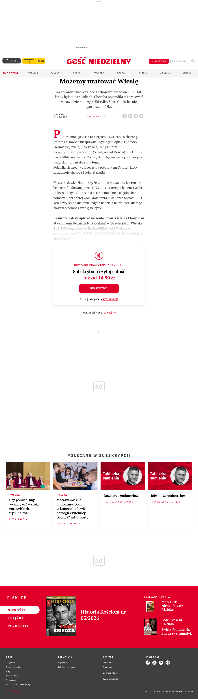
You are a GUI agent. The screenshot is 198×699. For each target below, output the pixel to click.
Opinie (143, 73)
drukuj (136, 115)
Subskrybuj (99, 288)
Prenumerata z (30, 61)
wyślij (142, 115)
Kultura (99, 73)
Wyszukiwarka (193, 61)
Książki (15, 618)
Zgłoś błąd (13, 691)
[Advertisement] (99, 24)
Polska (54, 73)
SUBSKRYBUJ (158, 61)
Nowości (15, 610)
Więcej (187, 73)
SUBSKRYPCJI (110, 299)
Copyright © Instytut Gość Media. (158, 691)
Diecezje (165, 73)
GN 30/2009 (60, 117)
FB (125, 115)
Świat (76, 73)
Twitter (130, 115)
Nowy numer (11, 73)
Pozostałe (15, 625)
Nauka (121, 73)
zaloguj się (179, 61)
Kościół (33, 73)
